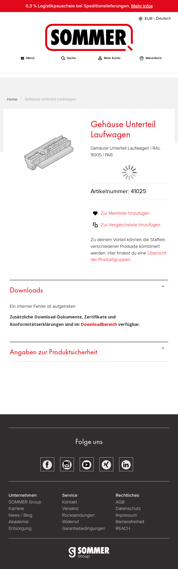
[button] (154, 18)
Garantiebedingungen (83, 528)
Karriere (16, 508)
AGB (120, 502)
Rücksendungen (78, 515)
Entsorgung (20, 528)
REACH (123, 528)
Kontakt (69, 502)
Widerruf (70, 522)
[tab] (89, 289)
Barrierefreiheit (130, 522)
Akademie (19, 522)
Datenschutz (128, 508)
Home (12, 99)
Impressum (126, 515)
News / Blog (20, 515)
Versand (70, 508)
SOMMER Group (25, 502)
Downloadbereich (99, 324)
